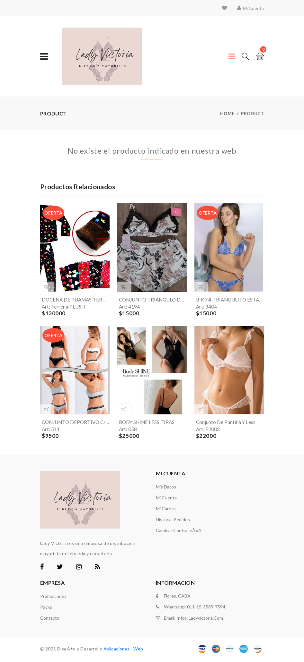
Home (227, 113)
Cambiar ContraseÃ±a (178, 532)
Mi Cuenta (166, 499)
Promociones (53, 597)
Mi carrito (166, 510)
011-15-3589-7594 (206, 608)
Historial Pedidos (173, 521)
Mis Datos (166, 488)
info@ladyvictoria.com (199, 618)
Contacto (49, 619)
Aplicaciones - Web (124, 650)
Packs (46, 608)
